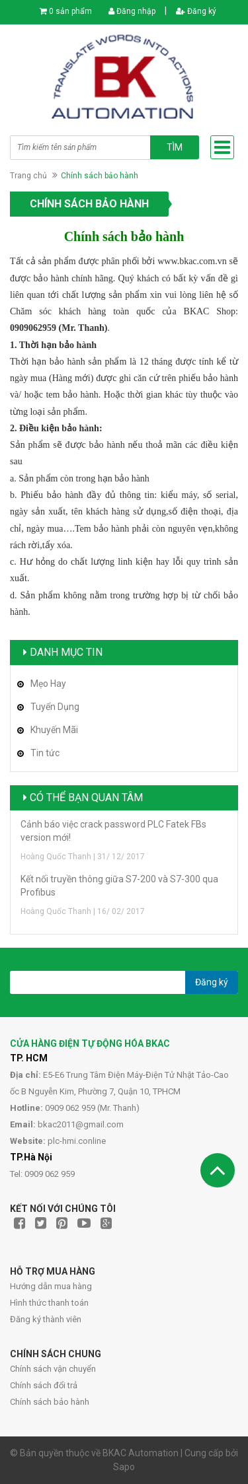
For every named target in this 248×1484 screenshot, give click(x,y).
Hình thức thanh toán (49, 1303)
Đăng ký (196, 11)
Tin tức (45, 753)
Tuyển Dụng (54, 706)
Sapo (124, 1467)
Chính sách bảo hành (49, 1402)
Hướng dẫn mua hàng (51, 1286)
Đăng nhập (131, 11)
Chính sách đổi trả (43, 1385)
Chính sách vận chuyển (53, 1369)
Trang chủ (28, 175)
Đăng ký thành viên (45, 1319)
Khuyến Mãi (54, 729)
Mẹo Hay (48, 683)
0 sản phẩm (70, 11)
